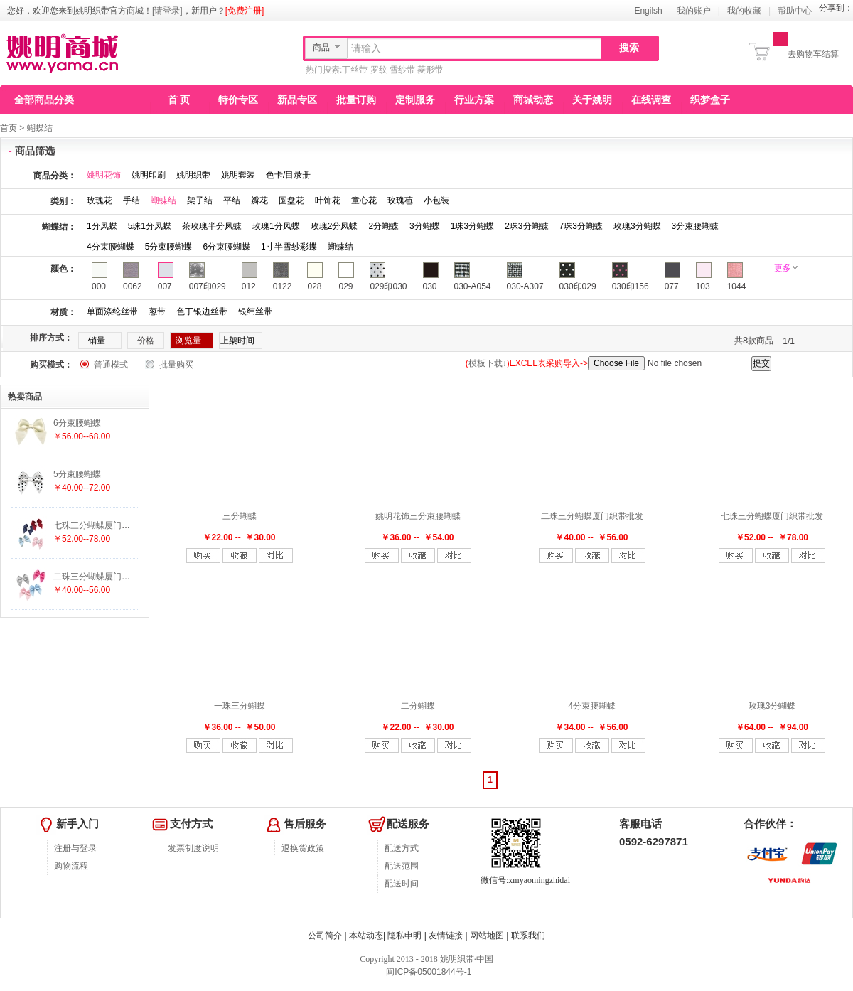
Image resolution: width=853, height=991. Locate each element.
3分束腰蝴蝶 (695, 226)
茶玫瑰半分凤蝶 (212, 226)
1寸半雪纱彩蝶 (289, 247)
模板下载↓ (487, 363)
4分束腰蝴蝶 (110, 247)
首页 (8, 128)
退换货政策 (302, 848)
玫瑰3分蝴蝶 (637, 226)
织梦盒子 (710, 99)
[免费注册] (244, 11)
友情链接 (446, 936)
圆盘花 (291, 200)
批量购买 (176, 365)
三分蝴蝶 (239, 516)
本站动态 (366, 936)
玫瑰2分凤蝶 (334, 226)
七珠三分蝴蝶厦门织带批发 (772, 516)
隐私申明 (404, 936)
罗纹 (378, 70)
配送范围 (402, 866)
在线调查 (651, 99)
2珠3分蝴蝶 (526, 226)
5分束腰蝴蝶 (169, 247)
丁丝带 (355, 70)
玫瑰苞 (400, 200)
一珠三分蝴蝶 (239, 706)
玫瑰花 (99, 200)
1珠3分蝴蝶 (472, 226)
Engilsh (648, 11)
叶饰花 (327, 200)
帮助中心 (795, 11)
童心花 (364, 200)
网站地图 (487, 936)
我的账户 (694, 11)
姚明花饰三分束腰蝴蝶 (418, 516)
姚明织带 (193, 175)
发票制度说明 (193, 848)
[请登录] (167, 11)
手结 (131, 200)
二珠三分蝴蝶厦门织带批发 (592, 516)
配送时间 (402, 884)
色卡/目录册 (288, 175)
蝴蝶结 (40, 128)
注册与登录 (75, 848)
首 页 (179, 99)
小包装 (436, 200)
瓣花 (259, 200)
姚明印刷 (149, 175)
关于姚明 (592, 99)
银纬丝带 (255, 311)
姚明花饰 (104, 175)
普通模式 (111, 365)
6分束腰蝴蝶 (226, 247)
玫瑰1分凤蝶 (276, 226)
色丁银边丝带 (201, 311)
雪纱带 (402, 70)
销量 (96, 340)
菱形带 (430, 70)
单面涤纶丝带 (112, 311)
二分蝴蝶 (418, 706)
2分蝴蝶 (383, 226)
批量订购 (356, 99)
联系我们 (528, 936)
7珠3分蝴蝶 (581, 226)
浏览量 (188, 340)
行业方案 (474, 99)
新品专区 (297, 99)
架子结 (200, 200)
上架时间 (237, 340)
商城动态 (533, 99)
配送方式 (402, 848)
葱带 (157, 311)
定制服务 (415, 99)
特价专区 (238, 99)
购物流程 (71, 866)
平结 (231, 200)
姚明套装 (238, 175)
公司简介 (325, 936)
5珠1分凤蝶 (149, 226)
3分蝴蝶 (424, 226)
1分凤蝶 (102, 226)
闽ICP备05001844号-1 (427, 972)
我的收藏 (744, 11)
